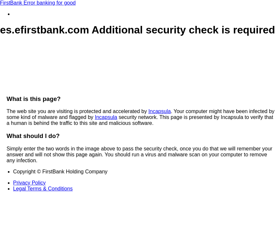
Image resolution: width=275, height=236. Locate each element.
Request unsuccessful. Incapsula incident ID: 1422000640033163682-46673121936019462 (137, 118)
